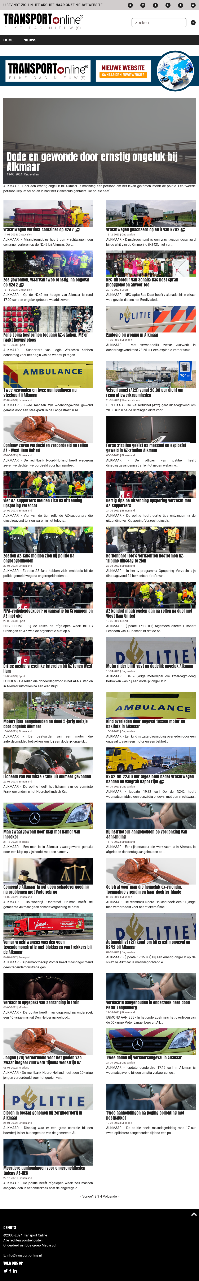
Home (8, 40)
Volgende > (111, 1196)
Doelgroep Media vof (41, 1245)
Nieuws (29, 40)
